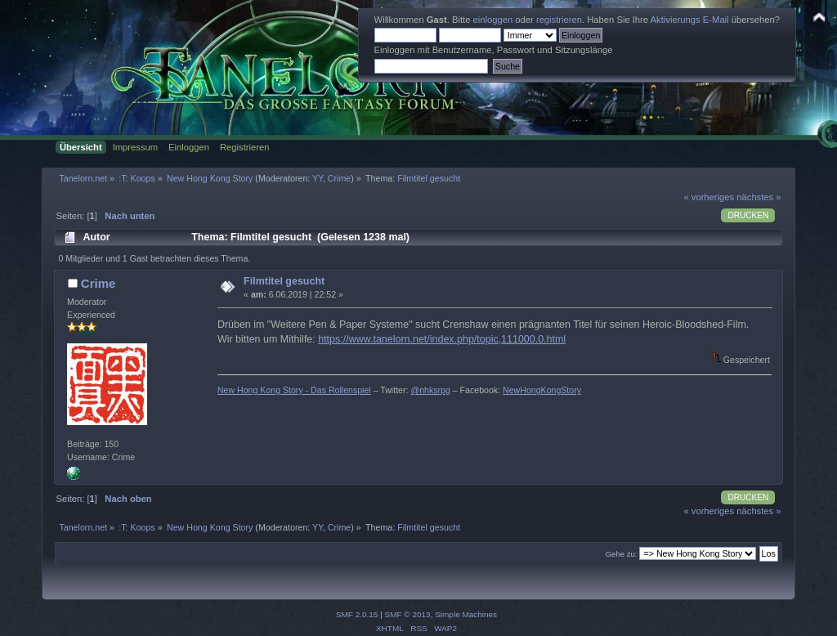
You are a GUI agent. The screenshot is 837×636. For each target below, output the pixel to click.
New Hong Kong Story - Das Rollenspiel (294, 390)
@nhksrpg (430, 390)
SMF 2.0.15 (357, 614)
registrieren (559, 20)
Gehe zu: (622, 553)
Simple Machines (466, 614)
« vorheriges (708, 197)
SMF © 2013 (408, 614)
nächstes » (758, 197)
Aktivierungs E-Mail (690, 20)
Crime (339, 178)
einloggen (493, 20)
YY (317, 178)
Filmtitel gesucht (284, 281)
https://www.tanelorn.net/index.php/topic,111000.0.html (442, 339)
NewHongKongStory (542, 390)
